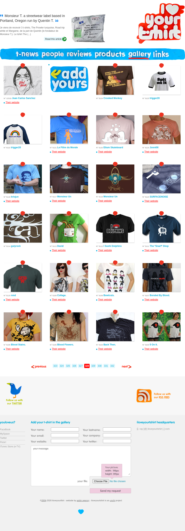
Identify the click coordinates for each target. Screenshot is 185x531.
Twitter (3, 438)
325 (68, 366)
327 (81, 366)
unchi (112, 500)
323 (55, 366)
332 (112, 366)
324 (62, 366)
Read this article (53, 39)
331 (106, 366)
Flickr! (3, 442)
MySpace (5, 433)
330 (100, 366)
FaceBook (5, 429)
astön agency (83, 500)
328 (87, 366)
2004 (43, 500)
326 (74, 366)
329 (93, 366)
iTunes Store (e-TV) (10, 446)
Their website (12, 102)
